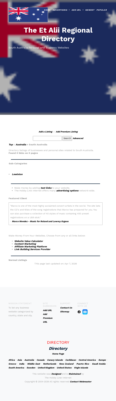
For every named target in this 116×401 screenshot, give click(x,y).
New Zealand (66, 364)
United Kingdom (46, 367)
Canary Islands (55, 360)
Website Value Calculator (28, 241)
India (21, 364)
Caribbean (70, 360)
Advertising (60, 10)
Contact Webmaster (80, 381)
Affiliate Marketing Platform (30, 246)
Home (47, 10)
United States (64, 367)
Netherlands (49, 364)
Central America (87, 360)
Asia (19, 360)
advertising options (67, 190)
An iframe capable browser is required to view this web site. (56, 215)
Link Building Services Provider (32, 249)
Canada (41, 360)
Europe (102, 360)
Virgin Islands (81, 367)
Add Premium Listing (67, 131)
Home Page (58, 354)
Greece (12, 364)
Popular (101, 10)
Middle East (33, 364)
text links (46, 188)
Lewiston (17, 174)
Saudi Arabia (99, 364)
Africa (11, 360)
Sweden (31, 367)
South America (16, 367)
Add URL (76, 10)
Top (11, 144)
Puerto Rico (82, 364)
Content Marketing (25, 243)
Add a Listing (45, 131)
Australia (21, 144)
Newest (89, 10)
